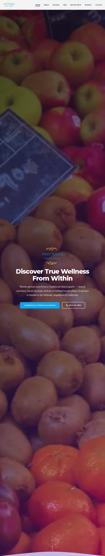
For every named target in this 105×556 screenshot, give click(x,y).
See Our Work (75, 5)
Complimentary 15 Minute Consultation (40, 305)
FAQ (64, 5)
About (46, 5)
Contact (98, 5)
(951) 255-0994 (73, 305)
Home (37, 5)
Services (56, 5)
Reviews (88, 5)
